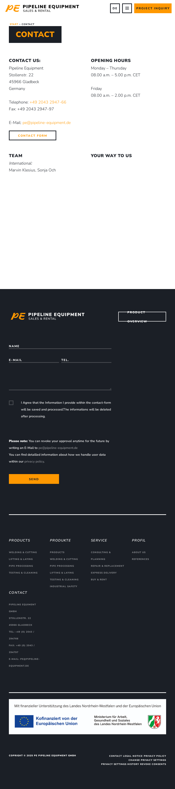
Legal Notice (133, 756)
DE (115, 8)
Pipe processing (21, 566)
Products (57, 552)
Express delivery (104, 572)
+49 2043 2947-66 (48, 102)
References (140, 559)
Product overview (137, 317)
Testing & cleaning (23, 572)
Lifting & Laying (21, 559)
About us (139, 552)
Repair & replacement (107, 566)
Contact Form (32, 136)
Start (14, 24)
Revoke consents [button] (153, 764)
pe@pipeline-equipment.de (47, 122)
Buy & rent (99, 579)
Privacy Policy (155, 756)
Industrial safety (63, 586)
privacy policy (34, 461)
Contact (115, 756)
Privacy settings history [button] (120, 764)
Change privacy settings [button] (147, 760)
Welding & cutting (23, 552)
